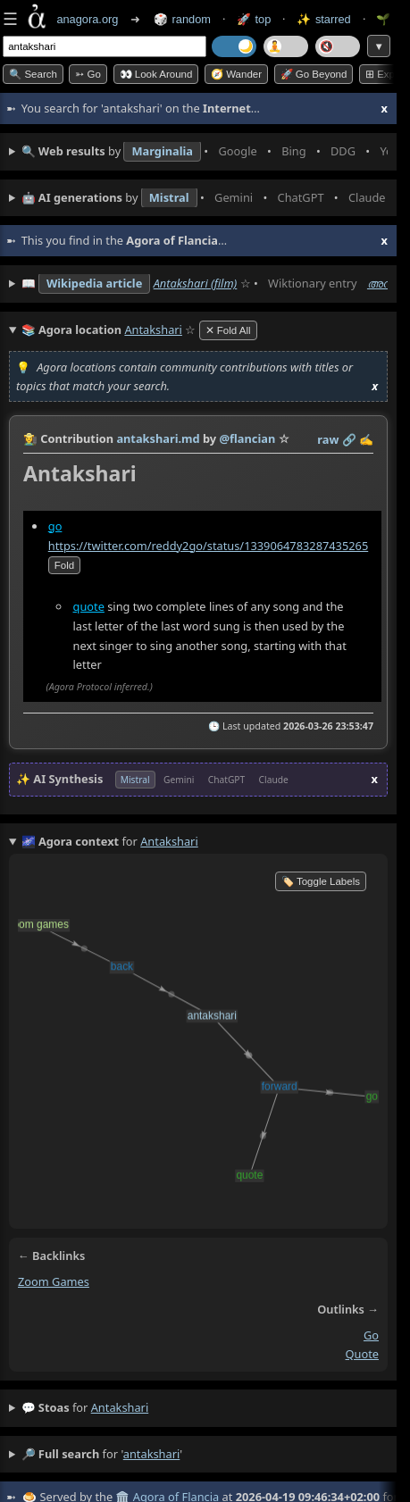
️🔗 (349, 439)
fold (64, 565)
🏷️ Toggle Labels (320, 881)
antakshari (120, 1407)
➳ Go (88, 74)
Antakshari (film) (196, 283)
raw (328, 439)
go (55, 526)
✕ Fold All (228, 330)
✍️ (366, 439)
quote (89, 606)
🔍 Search (33, 74)
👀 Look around (156, 74)
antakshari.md (157, 438)
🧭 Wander (236, 74)
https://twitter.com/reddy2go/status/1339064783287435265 (208, 546)
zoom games (53, 1281)
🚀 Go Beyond (313, 74)
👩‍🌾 (30, 438)
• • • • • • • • (204, 152)
